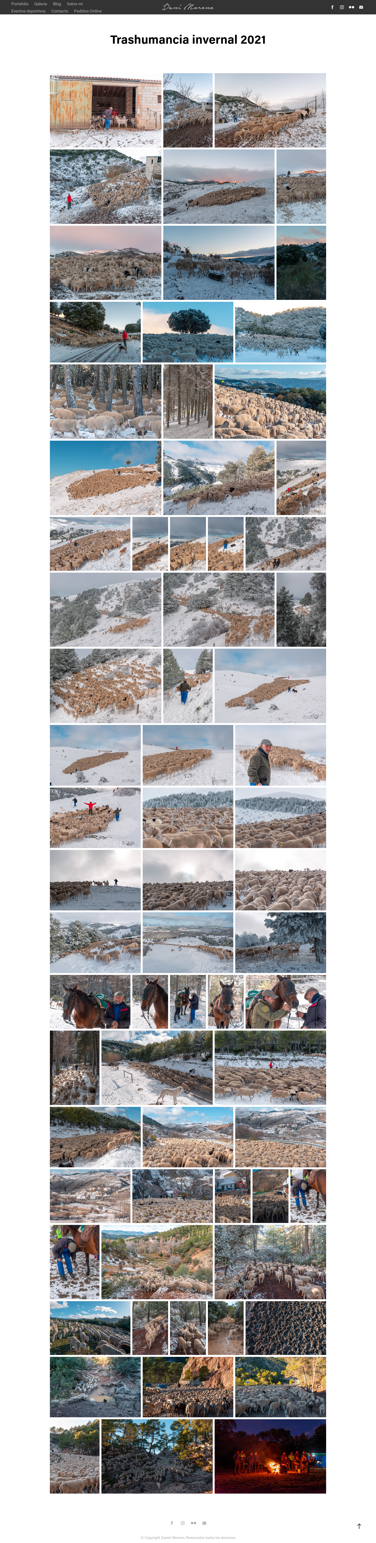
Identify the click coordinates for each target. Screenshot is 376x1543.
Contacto (59, 10)
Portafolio (20, 3)
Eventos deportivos (28, 10)
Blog (57, 3)
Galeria (40, 3)
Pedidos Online (88, 10)
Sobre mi (75, 3)
